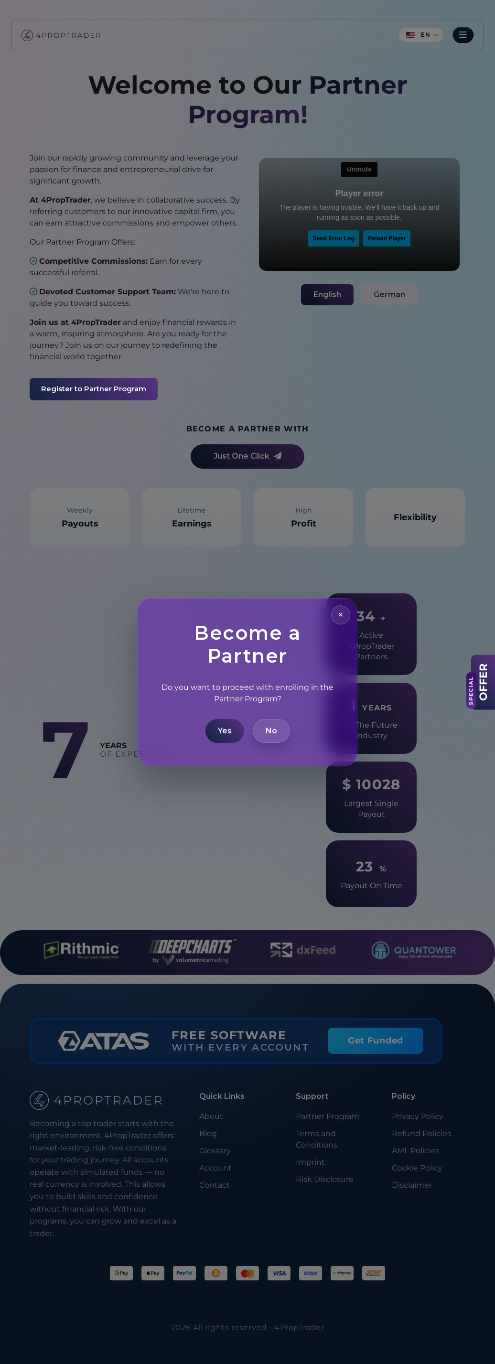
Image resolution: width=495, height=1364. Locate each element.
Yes (225, 730)
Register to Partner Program (93, 388)
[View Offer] (483, 682)
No (271, 730)
